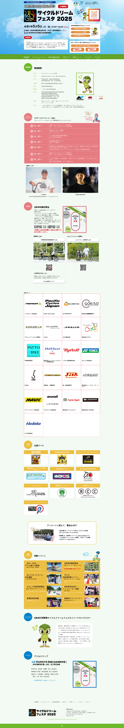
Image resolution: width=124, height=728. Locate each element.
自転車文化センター (71, 600)
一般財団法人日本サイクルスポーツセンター (36, 589)
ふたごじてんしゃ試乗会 (80, 32)
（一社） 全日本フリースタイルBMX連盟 (62, 126)
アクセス (87, 702)
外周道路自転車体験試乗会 (80, 28)
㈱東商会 (78, 579)
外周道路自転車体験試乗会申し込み (49, 239)
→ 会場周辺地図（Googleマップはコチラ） (44, 680)
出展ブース (64, 702)
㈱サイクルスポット (71, 579)
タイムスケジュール (45, 702)
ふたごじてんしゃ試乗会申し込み (83, 239)
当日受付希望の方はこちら (80, 35)
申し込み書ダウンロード (49, 281)
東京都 (68, 590)
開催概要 (36, 702)
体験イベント (73, 702)
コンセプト (80, 702)
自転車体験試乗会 (56, 702)
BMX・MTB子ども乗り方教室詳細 (33, 569)
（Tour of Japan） (82, 535)
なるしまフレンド (57, 131)
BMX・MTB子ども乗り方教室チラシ (84, 45)
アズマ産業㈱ (56, 142)
